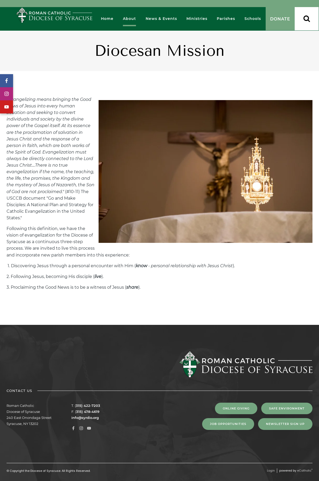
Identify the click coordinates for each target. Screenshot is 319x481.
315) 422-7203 (88, 405)
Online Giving (236, 408)
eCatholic (304, 470)
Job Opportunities (228, 424)
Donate (280, 19)
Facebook (6, 80)
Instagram (6, 93)
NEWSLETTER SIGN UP (285, 424)
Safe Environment (287, 408)
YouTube (6, 106)
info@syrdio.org (85, 418)
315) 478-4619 (87, 411)
